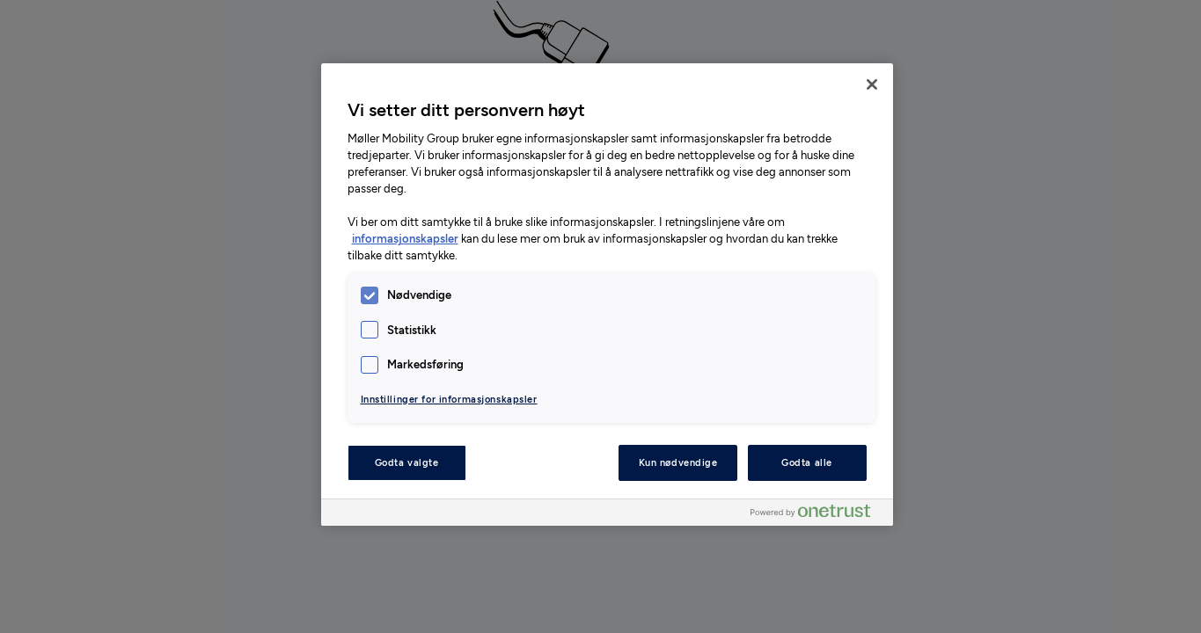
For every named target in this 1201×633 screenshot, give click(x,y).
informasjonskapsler (405, 238)
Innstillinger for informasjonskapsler (449, 399)
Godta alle (806, 462)
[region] (607, 294)
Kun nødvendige (678, 462)
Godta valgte (407, 462)
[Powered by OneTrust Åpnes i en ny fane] (817, 515)
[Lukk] (872, 84)
